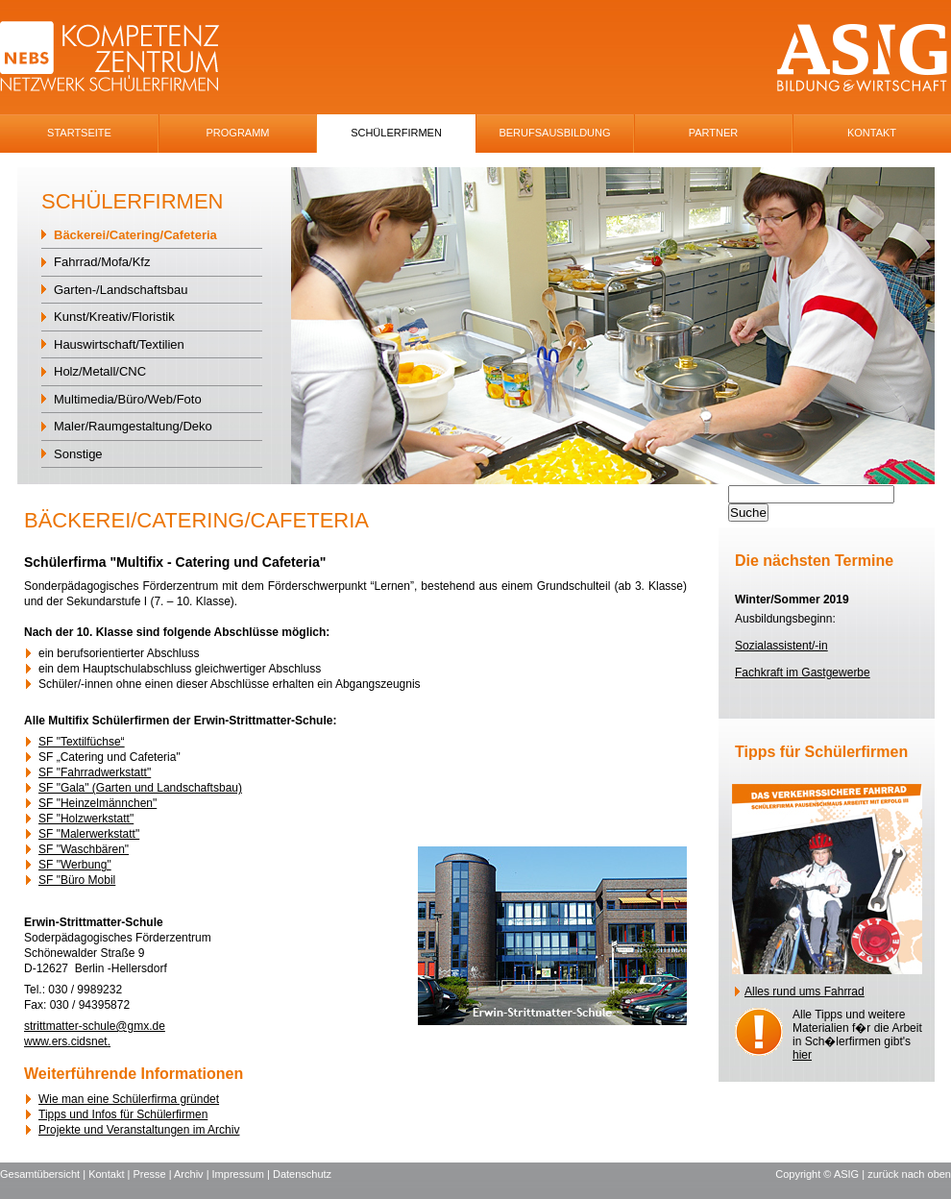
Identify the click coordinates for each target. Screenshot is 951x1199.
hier (802, 1055)
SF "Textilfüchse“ (81, 741)
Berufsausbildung (554, 132)
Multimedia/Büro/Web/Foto (128, 399)
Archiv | (193, 1174)
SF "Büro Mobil (76, 880)
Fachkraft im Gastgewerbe (802, 672)
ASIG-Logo (862, 58)
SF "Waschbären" (83, 849)
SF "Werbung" (74, 864)
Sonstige (78, 454)
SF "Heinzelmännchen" (97, 803)
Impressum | (242, 1174)
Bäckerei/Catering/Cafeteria (135, 235)
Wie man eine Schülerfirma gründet (128, 1099)
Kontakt (871, 132)
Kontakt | (110, 1174)
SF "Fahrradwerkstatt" (94, 772)
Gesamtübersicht (40, 1174)
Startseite (79, 132)
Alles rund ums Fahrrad (804, 991)
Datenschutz (302, 1174)
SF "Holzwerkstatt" (86, 818)
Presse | (153, 1174)
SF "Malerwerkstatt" (88, 834)
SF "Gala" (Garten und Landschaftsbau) (140, 788)
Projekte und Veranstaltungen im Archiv (138, 1130)
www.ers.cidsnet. (67, 1041)
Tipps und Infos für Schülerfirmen (122, 1114)
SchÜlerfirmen (396, 132)
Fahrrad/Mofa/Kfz (102, 262)
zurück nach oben (909, 1174)
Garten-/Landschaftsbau (120, 289)
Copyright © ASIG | (821, 1174)
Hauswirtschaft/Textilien (119, 344)
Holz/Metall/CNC (100, 371)
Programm (238, 132)
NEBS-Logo (120, 58)
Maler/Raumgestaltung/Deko (133, 426)
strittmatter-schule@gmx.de (94, 1026)
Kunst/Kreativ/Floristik (114, 316)
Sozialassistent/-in (781, 645)
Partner (714, 132)
